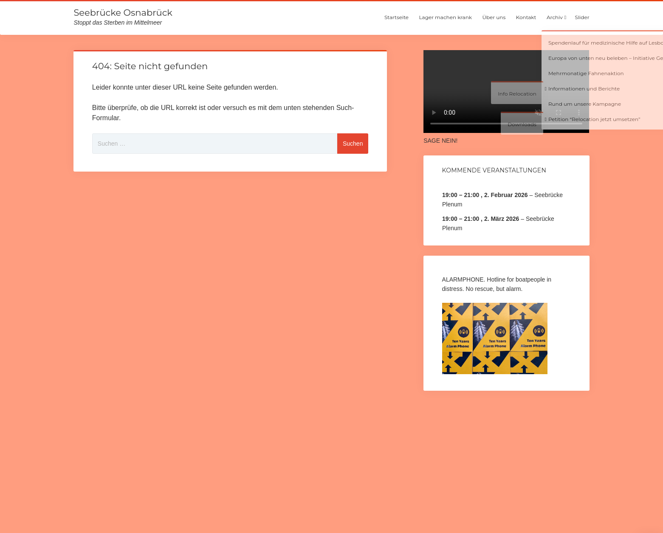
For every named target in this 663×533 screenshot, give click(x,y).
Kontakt (526, 17)
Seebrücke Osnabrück (122, 12)
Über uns (493, 17)
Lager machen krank (445, 17)
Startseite (396, 17)
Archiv (555, 17)
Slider (582, 17)
